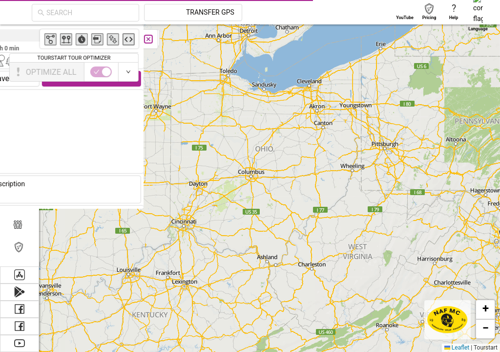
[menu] (19, 145)
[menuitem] (19, 36)
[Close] (217, 39)
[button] (485, 309)
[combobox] (89, 12)
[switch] (457, 71)
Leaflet (456, 347)
